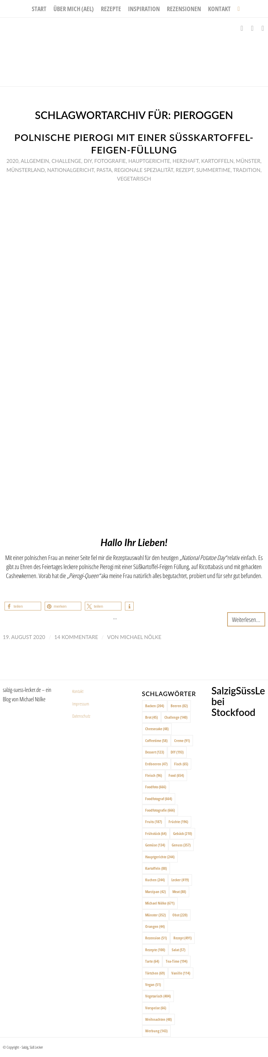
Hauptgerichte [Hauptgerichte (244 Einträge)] (159, 856)
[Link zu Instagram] (252, 28)
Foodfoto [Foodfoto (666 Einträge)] (155, 786)
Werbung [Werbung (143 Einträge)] (156, 1030)
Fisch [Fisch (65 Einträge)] (181, 763)
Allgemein (35, 161)
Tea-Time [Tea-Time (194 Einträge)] (176, 961)
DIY (88, 161)
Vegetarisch (134, 178)
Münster (248, 161)
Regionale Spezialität (143, 170)
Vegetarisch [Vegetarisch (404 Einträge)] (158, 996)
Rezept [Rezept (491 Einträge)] (182, 937)
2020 (12, 161)
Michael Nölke (140, 637)
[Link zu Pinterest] (263, 28)
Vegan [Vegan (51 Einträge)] (153, 984)
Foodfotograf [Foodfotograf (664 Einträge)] (158, 798)
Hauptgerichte (149, 161)
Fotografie (110, 161)
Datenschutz (81, 716)
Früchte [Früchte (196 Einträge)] (178, 821)
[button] (23, 606)
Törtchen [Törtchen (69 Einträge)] (155, 973)
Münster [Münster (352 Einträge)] (155, 914)
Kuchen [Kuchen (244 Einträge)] (155, 879)
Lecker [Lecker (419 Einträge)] (180, 879)
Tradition (246, 170)
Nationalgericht (70, 170)
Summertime (213, 170)
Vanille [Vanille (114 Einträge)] (180, 973)
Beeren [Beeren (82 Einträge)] (179, 705)
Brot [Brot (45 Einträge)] (151, 717)
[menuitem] (39, 8)
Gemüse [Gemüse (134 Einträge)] (155, 844)
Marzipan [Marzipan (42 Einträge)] (155, 891)
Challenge (66, 161)
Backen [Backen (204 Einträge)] (154, 705)
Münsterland (25, 170)
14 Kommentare (76, 637)
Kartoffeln (217, 161)
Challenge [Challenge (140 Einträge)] (175, 717)
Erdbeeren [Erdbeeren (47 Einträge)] (156, 763)
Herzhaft (185, 161)
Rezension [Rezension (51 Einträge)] (156, 937)
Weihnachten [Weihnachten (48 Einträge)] (158, 1019)
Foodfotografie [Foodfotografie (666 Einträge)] (160, 810)
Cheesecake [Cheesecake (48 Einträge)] (157, 728)
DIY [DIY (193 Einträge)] (177, 752)
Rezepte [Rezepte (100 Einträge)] (155, 949)
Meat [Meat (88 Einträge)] (179, 891)
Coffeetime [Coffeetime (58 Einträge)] (156, 740)
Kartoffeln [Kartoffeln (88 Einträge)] (156, 868)
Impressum (80, 704)
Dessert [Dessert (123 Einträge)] (154, 752)
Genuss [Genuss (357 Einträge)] (181, 844)
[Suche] (237, 8)
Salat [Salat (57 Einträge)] (178, 949)
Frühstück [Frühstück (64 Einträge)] (155, 833)
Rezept (185, 170)
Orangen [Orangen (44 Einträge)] (155, 926)
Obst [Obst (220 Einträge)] (179, 914)
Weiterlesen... (246, 619)
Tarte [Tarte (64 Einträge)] (152, 961)
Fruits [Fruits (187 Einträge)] (153, 821)
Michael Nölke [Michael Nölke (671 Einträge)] (159, 903)
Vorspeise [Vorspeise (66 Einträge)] (155, 1007)
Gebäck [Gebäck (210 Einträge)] (182, 833)
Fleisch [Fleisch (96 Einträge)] (153, 775)
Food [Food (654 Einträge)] (176, 775)
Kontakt (77, 691)
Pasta (104, 170)
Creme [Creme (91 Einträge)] (182, 740)
